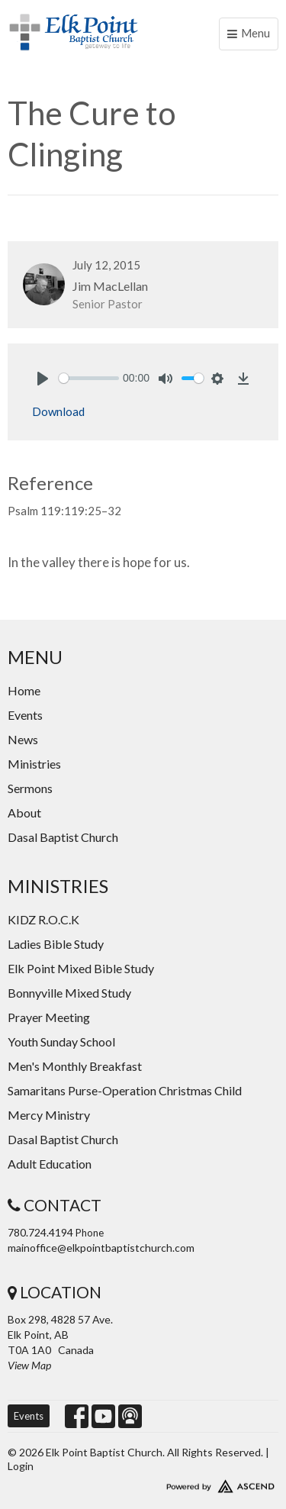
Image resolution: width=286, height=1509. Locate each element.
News (23, 739)
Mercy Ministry (49, 1115)
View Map (29, 1365)
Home (24, 690)
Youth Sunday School (61, 1041)
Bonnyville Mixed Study (69, 992)
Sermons (30, 788)
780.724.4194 (40, 1232)
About (24, 812)
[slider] (89, 378)
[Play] (43, 378)
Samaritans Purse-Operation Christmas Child (125, 1090)
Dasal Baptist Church (63, 837)
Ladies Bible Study (56, 944)
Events (25, 715)
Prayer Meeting (49, 1017)
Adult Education (50, 1163)
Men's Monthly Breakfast (75, 1066)
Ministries (34, 763)
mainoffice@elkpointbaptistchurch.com (101, 1247)
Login (21, 1465)
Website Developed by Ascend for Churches (143, 1483)
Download (58, 411)
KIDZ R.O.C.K (43, 919)
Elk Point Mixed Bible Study (81, 968)
